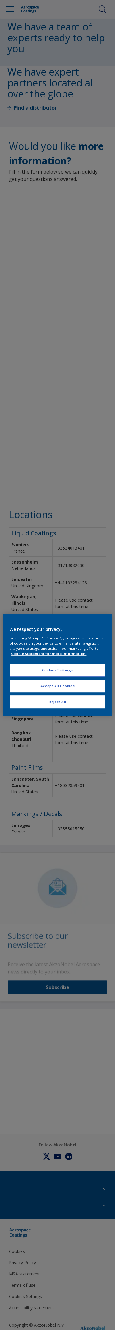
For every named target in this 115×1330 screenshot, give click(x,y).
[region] (57, 665)
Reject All (57, 701)
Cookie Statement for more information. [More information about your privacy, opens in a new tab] (48, 653)
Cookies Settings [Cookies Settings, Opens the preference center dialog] (57, 670)
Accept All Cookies (57, 686)
